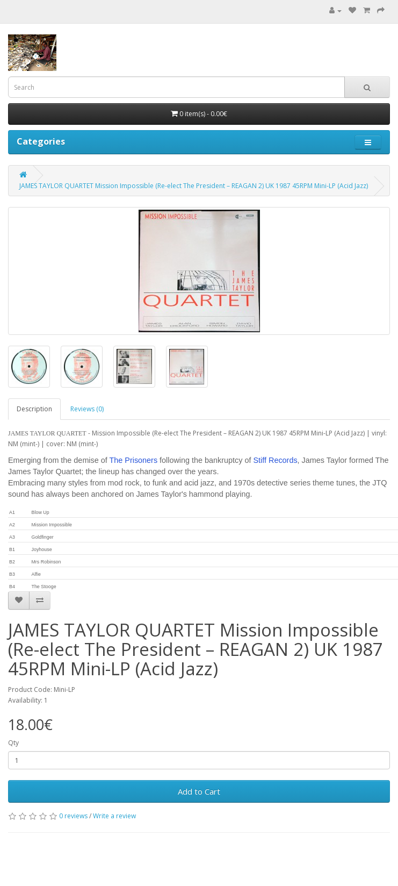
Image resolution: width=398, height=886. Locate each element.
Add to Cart (199, 791)
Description (34, 408)
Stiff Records (275, 460)
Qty (13, 742)
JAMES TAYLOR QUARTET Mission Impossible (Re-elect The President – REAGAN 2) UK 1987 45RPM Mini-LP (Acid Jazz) (193, 185)
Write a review (114, 815)
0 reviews (73, 815)
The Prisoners (134, 460)
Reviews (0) (87, 408)
